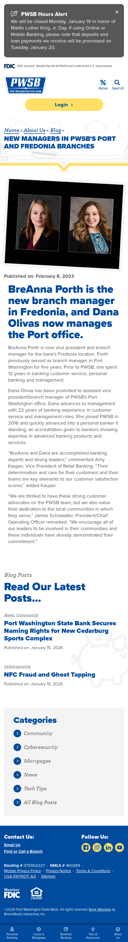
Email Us (12, 844)
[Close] (117, 11)
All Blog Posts (35, 802)
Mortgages (32, 761)
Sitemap (48, 876)
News (9, 615)
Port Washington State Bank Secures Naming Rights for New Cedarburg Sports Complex (60, 630)
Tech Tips (30, 788)
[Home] (25, 85)
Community (27, 615)
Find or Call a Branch (23, 851)
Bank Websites (100, 909)
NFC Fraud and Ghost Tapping (49, 675)
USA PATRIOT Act (20, 876)
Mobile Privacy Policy (22, 870)
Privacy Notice (58, 870)
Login (64, 105)
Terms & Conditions (93, 870)
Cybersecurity (17, 666)
